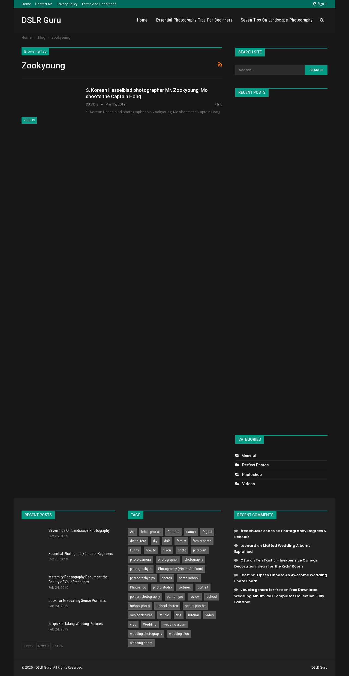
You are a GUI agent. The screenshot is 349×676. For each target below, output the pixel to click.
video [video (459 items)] (210, 615)
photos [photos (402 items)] (167, 578)
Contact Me (44, 4)
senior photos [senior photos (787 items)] (195, 606)
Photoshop (252, 474)
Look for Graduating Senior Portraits (77, 600)
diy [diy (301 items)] (155, 541)
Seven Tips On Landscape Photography (277, 20)
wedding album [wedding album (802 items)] (174, 624)
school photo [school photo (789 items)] (140, 606)
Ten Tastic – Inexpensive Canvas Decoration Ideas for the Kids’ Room (276, 563)
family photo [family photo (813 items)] (202, 541)
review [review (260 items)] (195, 597)
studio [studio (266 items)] (164, 615)
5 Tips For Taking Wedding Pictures (76, 623)
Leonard (248, 545)
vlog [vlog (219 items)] (133, 624)
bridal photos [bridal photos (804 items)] (151, 532)
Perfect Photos (255, 465)
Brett (245, 575)
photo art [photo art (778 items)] (199, 550)
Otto (244, 560)
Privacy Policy (67, 4)
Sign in (320, 3)
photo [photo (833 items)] (182, 550)
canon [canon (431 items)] (191, 532)
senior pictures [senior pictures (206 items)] (141, 615)
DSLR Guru (41, 20)
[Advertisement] (281, 263)
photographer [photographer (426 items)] (168, 560)
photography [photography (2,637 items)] (194, 560)
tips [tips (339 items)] (178, 615)
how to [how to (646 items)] (151, 550)
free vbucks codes (257, 530)
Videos (29, 120)
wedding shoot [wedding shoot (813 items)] (141, 643)
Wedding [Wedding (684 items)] (150, 624)
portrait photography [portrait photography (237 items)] (145, 597)
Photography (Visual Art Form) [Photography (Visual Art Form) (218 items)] (180, 569)
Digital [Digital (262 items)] (207, 532)
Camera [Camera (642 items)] (173, 532)
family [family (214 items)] (181, 541)
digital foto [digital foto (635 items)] (138, 541)
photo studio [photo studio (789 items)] (162, 587)
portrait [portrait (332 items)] (203, 587)
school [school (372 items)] (211, 597)
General (249, 455)
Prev (28, 646)
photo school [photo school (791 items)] (188, 578)
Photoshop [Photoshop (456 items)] (138, 587)
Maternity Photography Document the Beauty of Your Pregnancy (78, 579)
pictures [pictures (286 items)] (185, 587)
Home (26, 4)
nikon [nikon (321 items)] (167, 550)
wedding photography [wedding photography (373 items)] (146, 634)
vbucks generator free (261, 589)
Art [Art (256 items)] (132, 532)
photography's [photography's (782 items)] (140, 569)
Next (43, 646)
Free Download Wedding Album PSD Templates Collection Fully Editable (279, 595)
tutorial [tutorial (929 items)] (193, 615)
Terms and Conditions (99, 4)
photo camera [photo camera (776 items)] (140, 560)
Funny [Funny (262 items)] (134, 550)
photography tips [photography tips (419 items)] (142, 578)
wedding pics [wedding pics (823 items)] (179, 634)
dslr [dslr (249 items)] (167, 541)
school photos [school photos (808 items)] (167, 606)
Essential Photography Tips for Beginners (194, 20)
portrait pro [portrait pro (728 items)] (175, 597)
